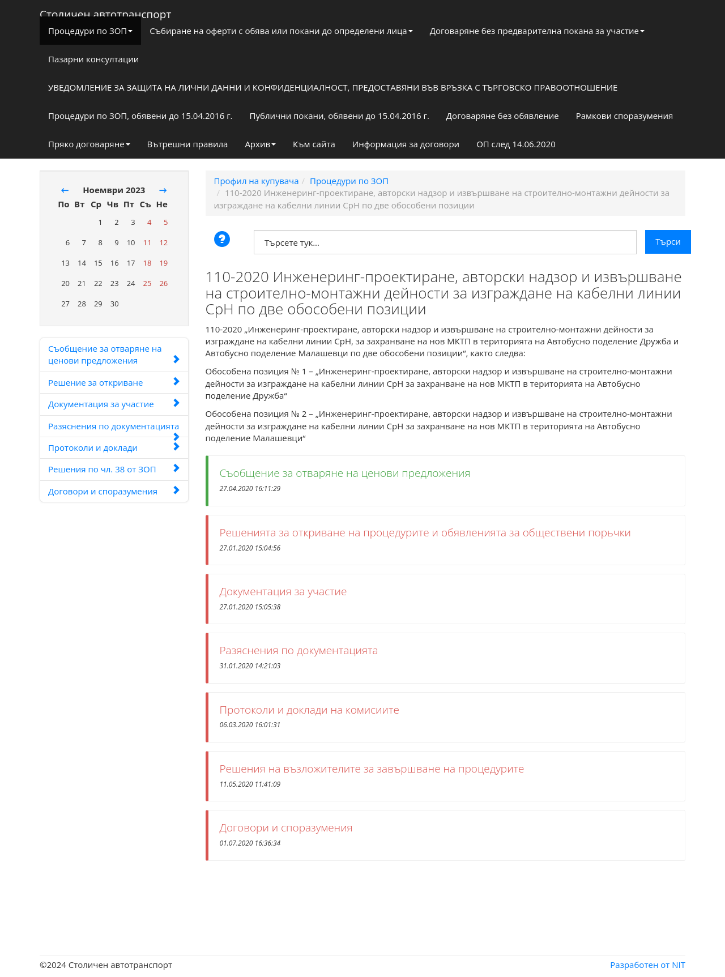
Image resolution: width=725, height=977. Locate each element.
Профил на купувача (256, 180)
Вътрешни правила (187, 144)
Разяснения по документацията (114, 428)
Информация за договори (405, 144)
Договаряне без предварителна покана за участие (537, 30)
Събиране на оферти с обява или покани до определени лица (281, 30)
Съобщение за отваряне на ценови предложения (114, 354)
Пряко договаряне (89, 144)
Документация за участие (114, 403)
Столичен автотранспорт (105, 12)
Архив (260, 144)
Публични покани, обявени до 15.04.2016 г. (339, 115)
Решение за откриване (114, 382)
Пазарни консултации (93, 59)
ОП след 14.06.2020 (516, 144)
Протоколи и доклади (114, 447)
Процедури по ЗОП (90, 30)
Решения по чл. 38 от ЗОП (114, 469)
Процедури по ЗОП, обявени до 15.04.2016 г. (140, 115)
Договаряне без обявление (502, 115)
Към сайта (314, 144)
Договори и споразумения (114, 491)
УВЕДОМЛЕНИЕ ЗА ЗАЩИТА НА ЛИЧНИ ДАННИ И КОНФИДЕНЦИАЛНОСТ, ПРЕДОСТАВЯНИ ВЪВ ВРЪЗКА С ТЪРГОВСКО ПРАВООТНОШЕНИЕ (332, 87)
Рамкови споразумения (624, 115)
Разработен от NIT (647, 964)
